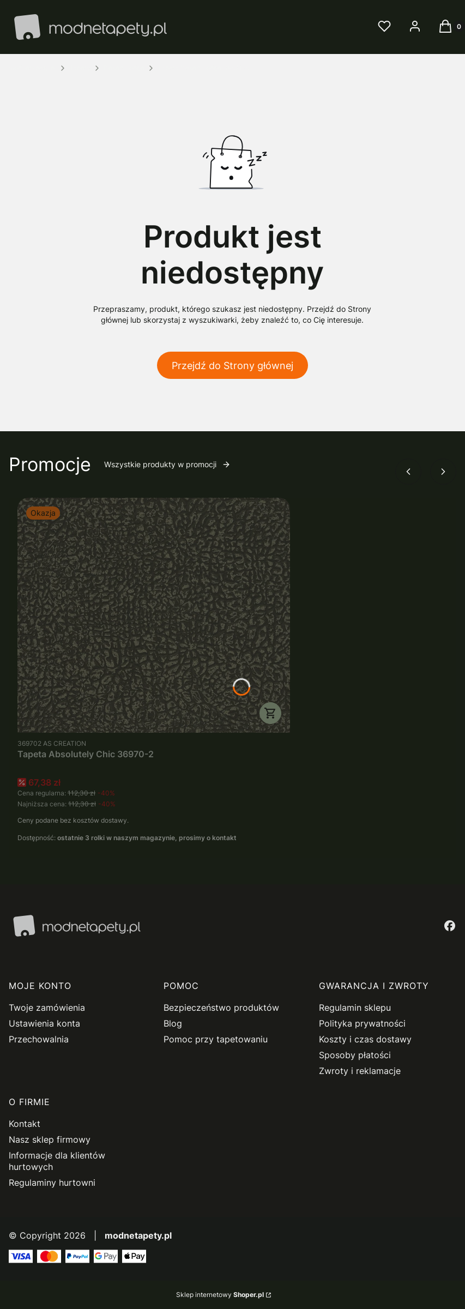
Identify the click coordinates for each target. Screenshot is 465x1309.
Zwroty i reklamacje (360, 1070)
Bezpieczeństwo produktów (221, 1007)
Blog (173, 1023)
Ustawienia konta (44, 1023)
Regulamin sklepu (355, 1007)
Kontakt (24, 1123)
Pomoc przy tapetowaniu (216, 1039)
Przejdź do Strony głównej (232, 365)
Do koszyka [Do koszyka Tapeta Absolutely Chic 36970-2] (270, 713)
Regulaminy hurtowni (52, 1182)
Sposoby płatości (355, 1054)
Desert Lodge (124, 68)
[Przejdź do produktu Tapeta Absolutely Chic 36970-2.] (153, 615)
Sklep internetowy (220, 1294)
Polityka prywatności (362, 1023)
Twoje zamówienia (47, 1007)
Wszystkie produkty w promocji (167, 464)
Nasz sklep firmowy (49, 1139)
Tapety (79, 68)
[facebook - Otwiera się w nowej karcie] (449, 925)
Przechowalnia (39, 1039)
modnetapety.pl (32, 68)
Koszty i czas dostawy (365, 1039)
